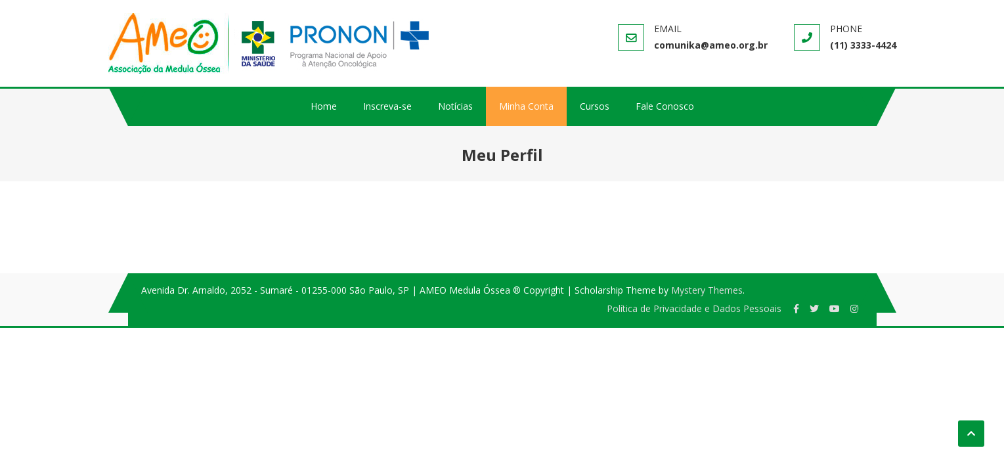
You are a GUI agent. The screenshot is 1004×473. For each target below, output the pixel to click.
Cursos (594, 106)
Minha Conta (526, 106)
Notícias (455, 106)
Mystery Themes (707, 290)
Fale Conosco (665, 106)
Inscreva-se (387, 106)
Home (324, 106)
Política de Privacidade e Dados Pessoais (694, 308)
